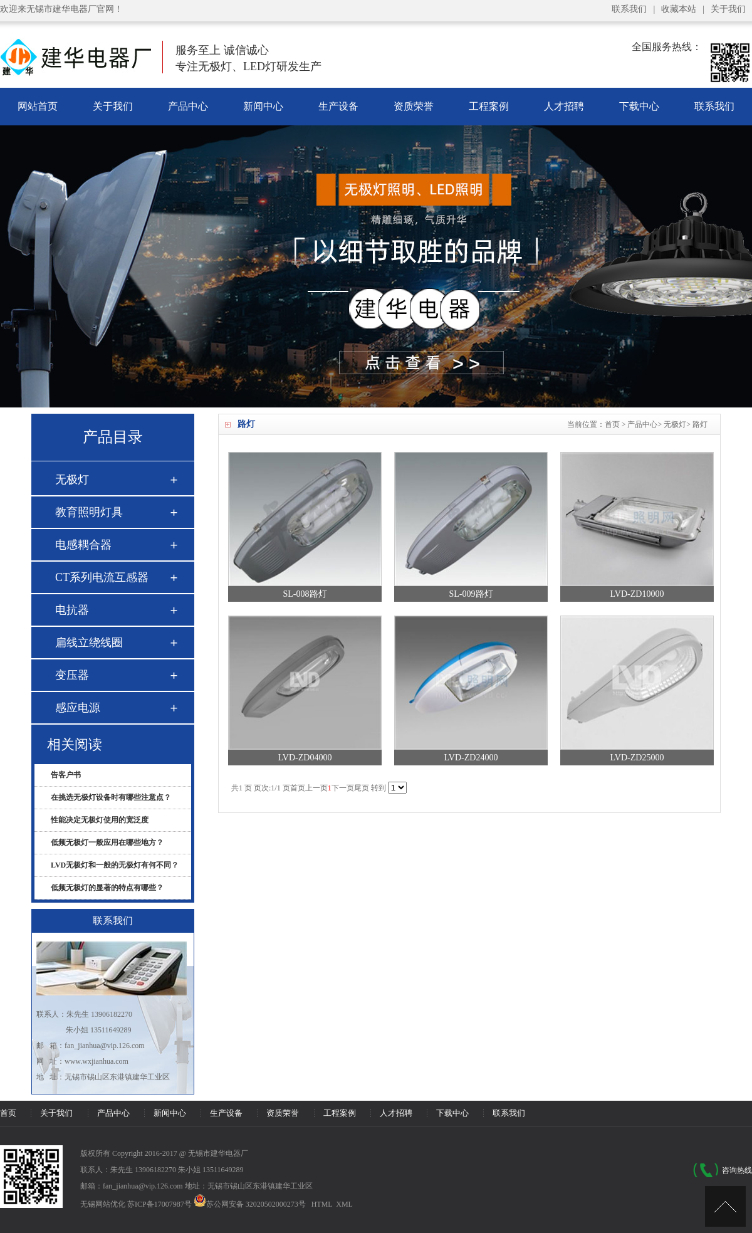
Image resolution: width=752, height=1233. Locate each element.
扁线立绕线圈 (89, 642)
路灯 (700, 424)
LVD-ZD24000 (471, 757)
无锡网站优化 (102, 1204)
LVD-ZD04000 (305, 757)
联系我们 (629, 9)
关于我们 (728, 9)
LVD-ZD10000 (637, 594)
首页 (612, 424)
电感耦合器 (83, 544)
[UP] (725, 1206)
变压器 (72, 675)
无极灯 (675, 424)
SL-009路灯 (471, 594)
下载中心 (639, 106)
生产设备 (338, 106)
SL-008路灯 (305, 594)
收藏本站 (678, 9)
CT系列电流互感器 (102, 577)
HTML (322, 1204)
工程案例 (489, 106)
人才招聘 (564, 106)
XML (344, 1204)
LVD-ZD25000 (637, 757)
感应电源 (77, 707)
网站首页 (38, 106)
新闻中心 (263, 106)
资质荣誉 (414, 106)
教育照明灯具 (89, 512)
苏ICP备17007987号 (159, 1204)
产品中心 (188, 106)
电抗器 (72, 610)
